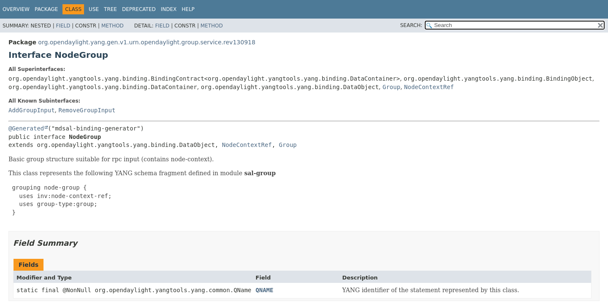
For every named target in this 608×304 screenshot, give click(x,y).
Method (112, 26)
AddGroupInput (31, 110)
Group (391, 87)
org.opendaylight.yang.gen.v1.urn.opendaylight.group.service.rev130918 (146, 42)
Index (169, 9)
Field (63, 26)
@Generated (26, 128)
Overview (16, 9)
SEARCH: (411, 25)
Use (94, 9)
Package (46, 9)
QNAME (264, 290)
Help (188, 9)
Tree (110, 9)
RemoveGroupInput (86, 110)
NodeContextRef (429, 87)
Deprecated (139, 9)
